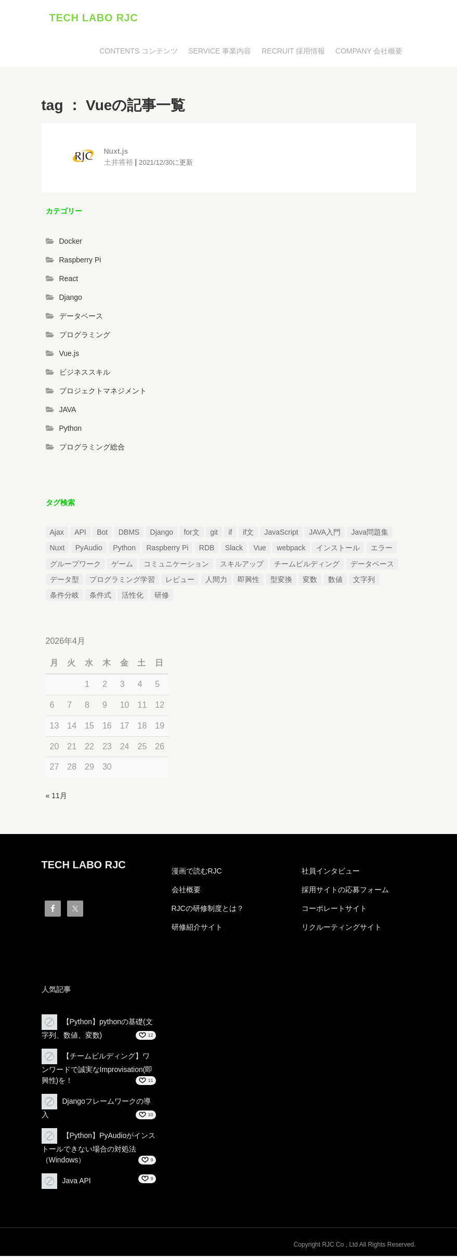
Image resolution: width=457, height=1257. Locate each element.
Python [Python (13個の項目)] (124, 549)
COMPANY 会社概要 (368, 52)
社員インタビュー (331, 872)
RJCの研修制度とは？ (208, 909)
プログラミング (84, 336)
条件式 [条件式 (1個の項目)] (100, 596)
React (69, 280)
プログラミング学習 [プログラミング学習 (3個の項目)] (122, 580)
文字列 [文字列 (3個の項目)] (364, 580)
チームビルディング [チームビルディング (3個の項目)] (307, 565)
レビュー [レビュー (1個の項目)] (179, 580)
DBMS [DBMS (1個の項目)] (129, 533)
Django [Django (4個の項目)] (161, 533)
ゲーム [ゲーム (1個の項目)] (122, 565)
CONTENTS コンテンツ (138, 52)
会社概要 (186, 890)
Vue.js (69, 355)
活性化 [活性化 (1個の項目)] (132, 596)
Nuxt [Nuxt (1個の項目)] (57, 549)
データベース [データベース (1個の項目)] (372, 565)
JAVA (67, 411)
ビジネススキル (84, 373)
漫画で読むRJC (197, 872)
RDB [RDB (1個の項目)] (207, 549)
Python (70, 430)
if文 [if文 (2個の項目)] (248, 533)
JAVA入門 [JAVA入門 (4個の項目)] (325, 533)
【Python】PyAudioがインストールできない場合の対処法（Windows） (99, 1148)
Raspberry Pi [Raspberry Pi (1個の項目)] (167, 549)
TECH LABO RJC (93, 18)
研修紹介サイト (197, 928)
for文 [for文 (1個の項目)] (191, 533)
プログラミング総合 (92, 448)
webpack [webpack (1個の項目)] (291, 549)
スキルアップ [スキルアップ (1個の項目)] (242, 565)
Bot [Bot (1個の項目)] (102, 533)
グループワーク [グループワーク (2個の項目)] (75, 565)
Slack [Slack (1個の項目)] (234, 549)
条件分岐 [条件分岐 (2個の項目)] (64, 596)
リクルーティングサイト (342, 928)
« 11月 (56, 796)
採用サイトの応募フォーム (345, 890)
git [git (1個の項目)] (214, 533)
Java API (76, 1181)
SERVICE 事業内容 (219, 52)
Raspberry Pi (80, 261)
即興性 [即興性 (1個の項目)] (248, 580)
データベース (81, 317)
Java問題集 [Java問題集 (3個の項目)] (370, 533)
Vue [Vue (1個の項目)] (259, 549)
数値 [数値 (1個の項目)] (335, 580)
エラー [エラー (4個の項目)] (382, 549)
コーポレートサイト (334, 909)
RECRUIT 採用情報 (293, 52)
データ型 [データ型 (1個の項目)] (64, 580)
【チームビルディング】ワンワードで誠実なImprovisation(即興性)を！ (97, 1069)
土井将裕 (118, 163)
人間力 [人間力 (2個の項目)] (216, 580)
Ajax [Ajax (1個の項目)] (57, 533)
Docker (70, 243)
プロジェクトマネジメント (103, 392)
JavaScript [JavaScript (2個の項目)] (281, 533)
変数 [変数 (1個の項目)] (310, 580)
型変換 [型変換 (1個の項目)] (281, 580)
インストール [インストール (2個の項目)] (338, 549)
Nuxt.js (116, 152)
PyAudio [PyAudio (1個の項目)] (88, 549)
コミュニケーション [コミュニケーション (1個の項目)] (176, 565)
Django (70, 299)
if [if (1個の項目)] (230, 533)
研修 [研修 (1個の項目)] (161, 596)
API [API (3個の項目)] (80, 533)
